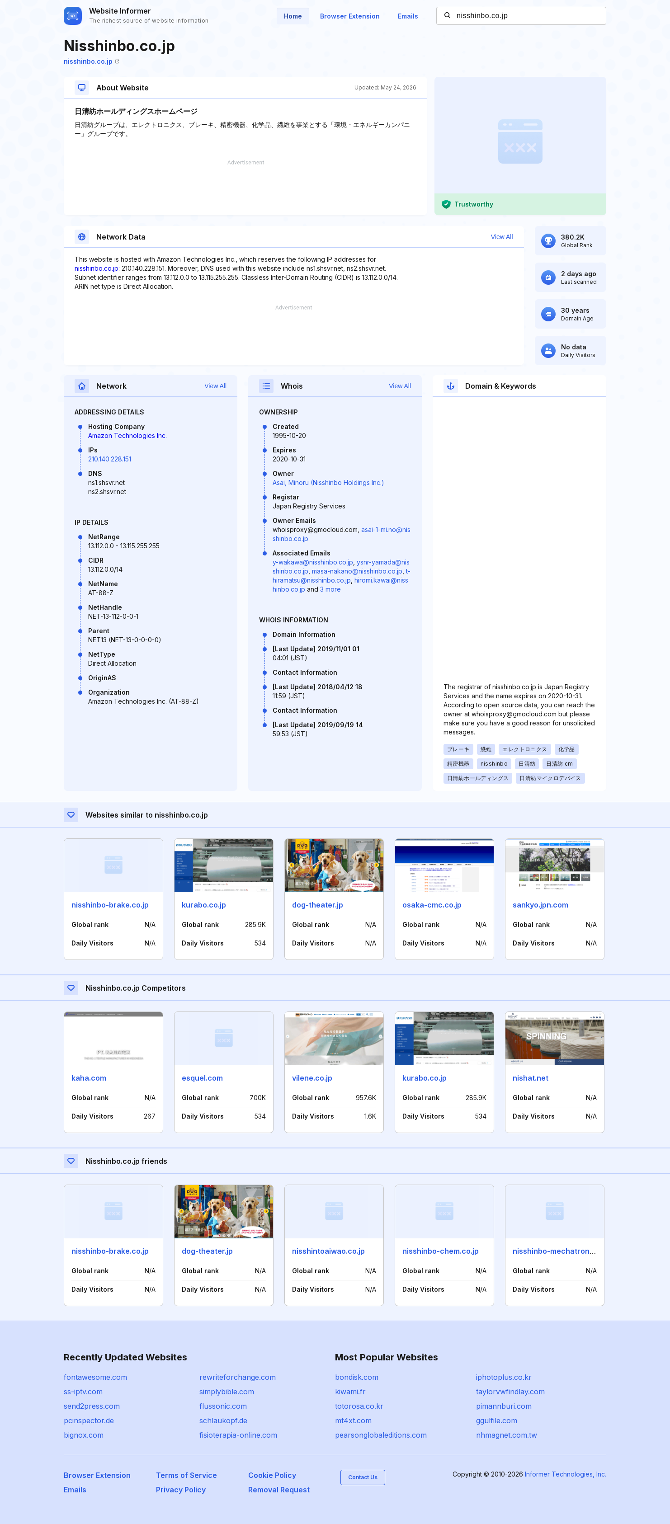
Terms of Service (186, 1475)
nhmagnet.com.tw (506, 1434)
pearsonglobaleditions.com (381, 1434)
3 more (330, 589)
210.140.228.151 (109, 459)
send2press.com (92, 1406)
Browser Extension (350, 16)
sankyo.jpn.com (540, 904)
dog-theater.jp (317, 904)
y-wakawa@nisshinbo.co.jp (313, 562)
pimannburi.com (504, 1406)
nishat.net (530, 1077)
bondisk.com (356, 1377)
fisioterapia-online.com (238, 1434)
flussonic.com (223, 1406)
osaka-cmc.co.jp (432, 904)
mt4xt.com (353, 1420)
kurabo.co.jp (204, 904)
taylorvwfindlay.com (510, 1391)
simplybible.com (226, 1391)
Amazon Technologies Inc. (127, 435)
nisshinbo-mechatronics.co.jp (566, 1251)
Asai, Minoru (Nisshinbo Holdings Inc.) (328, 482)
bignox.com (84, 1434)
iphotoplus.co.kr (504, 1377)
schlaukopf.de (223, 1420)
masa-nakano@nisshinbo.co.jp (357, 571)
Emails (408, 16)
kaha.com (88, 1077)
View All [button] (502, 236)
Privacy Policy (181, 1489)
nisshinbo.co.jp (91, 61)
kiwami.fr (350, 1391)
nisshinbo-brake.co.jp (110, 904)
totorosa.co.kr (359, 1406)
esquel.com (202, 1077)
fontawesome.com (95, 1377)
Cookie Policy (272, 1475)
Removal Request (279, 1489)
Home (293, 16)
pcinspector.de (89, 1420)
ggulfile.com (496, 1420)
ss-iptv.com (83, 1391)
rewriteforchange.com (237, 1377)
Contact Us (362, 1477)
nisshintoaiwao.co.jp (328, 1251)
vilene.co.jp (312, 1077)
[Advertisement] (245, 187)
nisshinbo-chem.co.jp (440, 1251)
